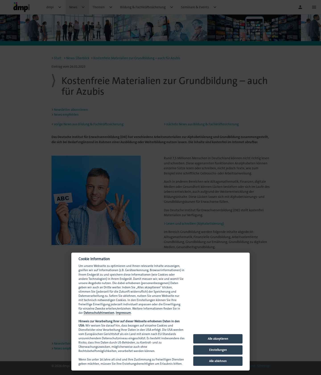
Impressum (123, 313)
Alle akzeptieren (218, 339)
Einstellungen (218, 350)
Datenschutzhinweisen (99, 313)
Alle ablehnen (218, 361)
